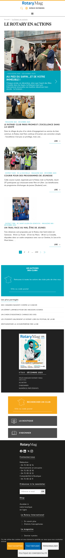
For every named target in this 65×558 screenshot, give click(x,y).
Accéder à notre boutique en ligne (26, 507)
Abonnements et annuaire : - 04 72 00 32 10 (31, 469)
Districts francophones (33, 524)
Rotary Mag (32, 3)
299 (36, 252)
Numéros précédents (29, 388)
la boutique (22, 421)
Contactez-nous (27, 457)
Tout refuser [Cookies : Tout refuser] (33, 546)
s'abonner (21, 433)
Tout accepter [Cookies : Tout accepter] (15, 546)
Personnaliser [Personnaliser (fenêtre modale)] (50, 546)
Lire (56, 141)
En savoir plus (30, 521)
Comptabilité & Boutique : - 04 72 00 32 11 (31, 477)
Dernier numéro (30, 536)
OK (42, 492)
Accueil (7, 19)
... (32, 252)
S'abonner (24, 385)
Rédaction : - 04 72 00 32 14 (27, 463)
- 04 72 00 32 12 (27, 473)
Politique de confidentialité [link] (33, 553)
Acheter (23, 383)
